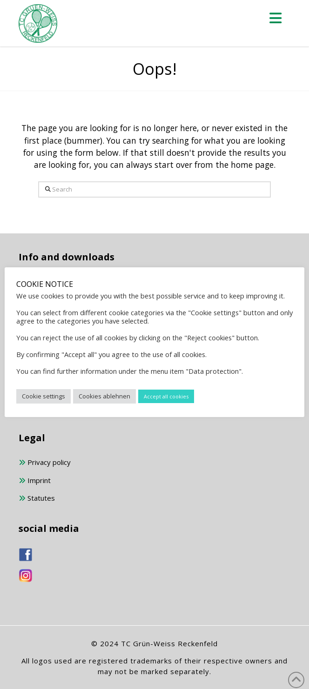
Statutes (37, 498)
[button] (276, 18)
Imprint (35, 481)
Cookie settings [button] (43, 396)
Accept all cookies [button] (166, 396)
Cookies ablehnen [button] (104, 396)
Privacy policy (45, 462)
